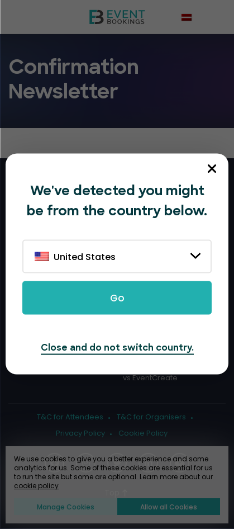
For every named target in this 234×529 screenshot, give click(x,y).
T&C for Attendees (70, 417)
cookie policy (36, 485)
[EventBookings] (117, 16)
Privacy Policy (80, 433)
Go (117, 298)
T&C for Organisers (151, 417)
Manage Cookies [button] (65, 507)
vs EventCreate (150, 378)
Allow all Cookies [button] (168, 507)
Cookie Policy (143, 433)
